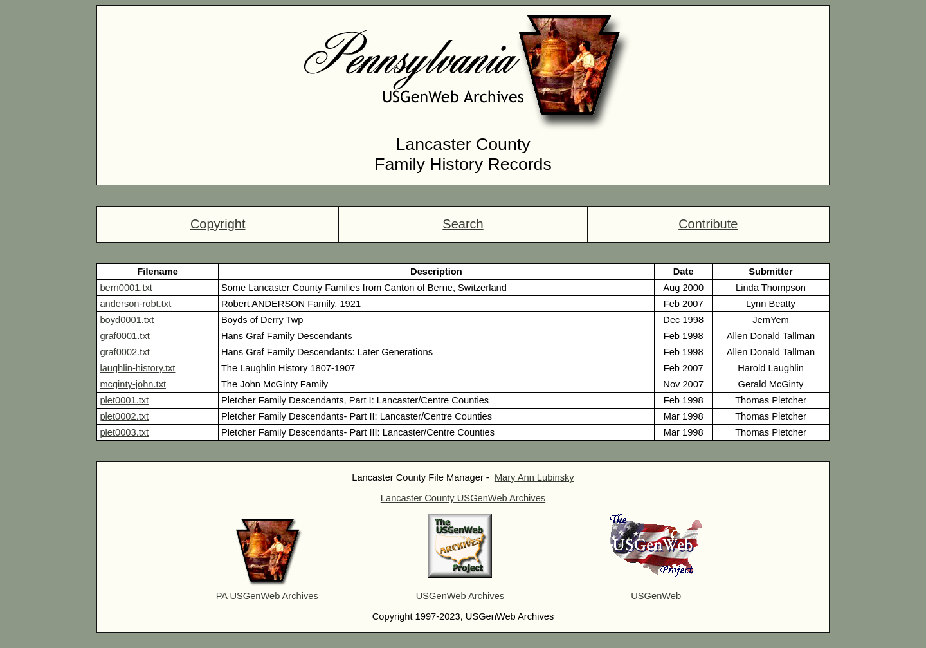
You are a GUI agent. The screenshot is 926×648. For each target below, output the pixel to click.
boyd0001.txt (127, 320)
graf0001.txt (124, 336)
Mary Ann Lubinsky (534, 477)
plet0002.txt (124, 416)
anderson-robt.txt (135, 304)
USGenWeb (656, 596)
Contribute (708, 224)
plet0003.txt (124, 432)
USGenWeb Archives (460, 596)
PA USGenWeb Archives (267, 596)
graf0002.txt (124, 352)
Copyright (218, 224)
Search (462, 224)
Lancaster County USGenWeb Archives (463, 498)
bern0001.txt (126, 287)
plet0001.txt (124, 400)
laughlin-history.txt (137, 368)
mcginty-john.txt (133, 384)
